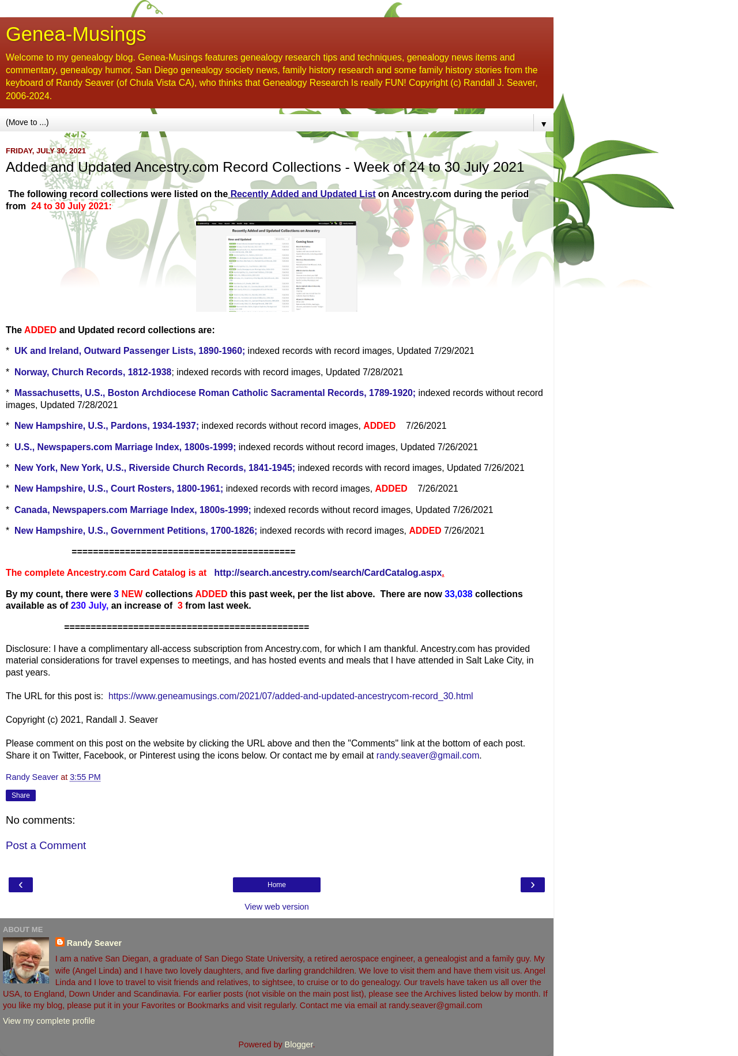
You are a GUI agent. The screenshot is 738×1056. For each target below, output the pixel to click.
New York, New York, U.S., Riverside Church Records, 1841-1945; (154, 468)
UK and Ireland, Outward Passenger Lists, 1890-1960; (129, 351)
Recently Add (260, 194)
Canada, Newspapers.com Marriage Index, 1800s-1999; (132, 510)
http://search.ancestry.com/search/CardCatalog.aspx (328, 573)
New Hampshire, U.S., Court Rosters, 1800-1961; (118, 488)
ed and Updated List (331, 194)
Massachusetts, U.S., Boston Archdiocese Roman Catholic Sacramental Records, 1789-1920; (215, 393)
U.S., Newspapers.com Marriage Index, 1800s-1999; (125, 447)
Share (21, 795)
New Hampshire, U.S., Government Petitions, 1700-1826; (135, 530)
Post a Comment (46, 845)
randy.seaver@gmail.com (428, 755)
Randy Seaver (94, 943)
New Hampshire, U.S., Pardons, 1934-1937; (106, 426)
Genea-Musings (76, 34)
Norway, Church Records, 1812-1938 (92, 372)
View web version (276, 906)
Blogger (299, 1044)
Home (277, 885)
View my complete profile (49, 1020)
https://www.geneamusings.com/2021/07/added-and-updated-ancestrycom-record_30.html (290, 696)
